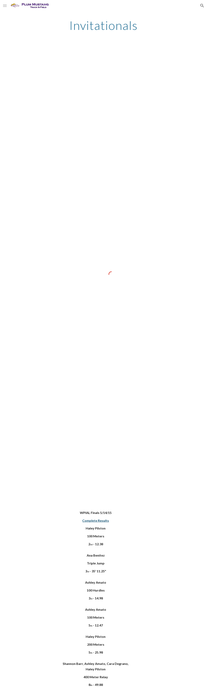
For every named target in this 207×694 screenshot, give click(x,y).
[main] (103, 25)
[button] (5, 5)
